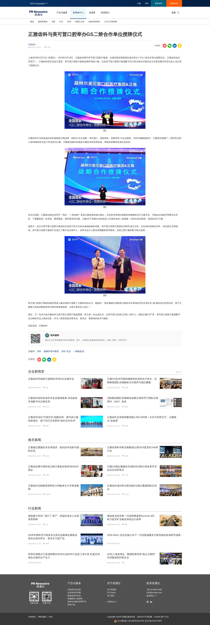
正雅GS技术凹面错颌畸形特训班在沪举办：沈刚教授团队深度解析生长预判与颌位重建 (132, 381)
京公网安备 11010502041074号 (129, 621)
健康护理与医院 (51, 351)
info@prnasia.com (154, 592)
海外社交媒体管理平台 (77, 601)
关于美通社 (114, 583)
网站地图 (42, 617)
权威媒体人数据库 (75, 598)
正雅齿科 (32, 44)
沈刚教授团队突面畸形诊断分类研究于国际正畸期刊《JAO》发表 (132, 400)
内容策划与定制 (74, 589)
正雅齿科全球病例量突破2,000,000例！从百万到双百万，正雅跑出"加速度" (141, 419)
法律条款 (32, 617)
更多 (179, 372)
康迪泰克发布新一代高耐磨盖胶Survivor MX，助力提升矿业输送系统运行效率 (132, 518)
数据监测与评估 (74, 596)
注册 (139, 3)
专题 (53, 21)
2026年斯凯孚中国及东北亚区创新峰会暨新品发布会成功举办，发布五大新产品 (52, 537)
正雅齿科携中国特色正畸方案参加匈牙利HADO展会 (53, 468)
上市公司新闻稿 (110, 21)
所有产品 (71, 605)
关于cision (111, 592)
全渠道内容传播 (74, 592)
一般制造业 (78, 351)
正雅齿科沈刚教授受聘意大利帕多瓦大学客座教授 (53, 487)
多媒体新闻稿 (94, 21)
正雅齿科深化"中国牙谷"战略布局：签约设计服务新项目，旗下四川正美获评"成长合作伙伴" (53, 419)
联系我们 (105, 12)
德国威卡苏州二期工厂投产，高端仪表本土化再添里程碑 (53, 518)
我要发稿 (158, 3)
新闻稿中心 (78, 12)
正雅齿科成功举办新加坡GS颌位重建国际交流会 (132, 487)
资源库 (92, 12)
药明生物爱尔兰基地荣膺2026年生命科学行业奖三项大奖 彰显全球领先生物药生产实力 (64, 556)
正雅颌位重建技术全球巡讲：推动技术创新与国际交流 (53, 449)
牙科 (39, 351)
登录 (147, 3)
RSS (51, 617)
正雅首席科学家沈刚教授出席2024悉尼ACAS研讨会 (132, 449)
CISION (157, 617)
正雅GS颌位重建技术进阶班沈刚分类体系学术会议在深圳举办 (132, 468)
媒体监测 (174, 3)
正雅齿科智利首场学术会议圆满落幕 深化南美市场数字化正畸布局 (52, 400)
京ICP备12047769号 (153, 621)
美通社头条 (79, 21)
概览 (32, 21)
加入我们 (111, 596)
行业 (61, 21)
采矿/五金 (66, 351)
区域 (69, 21)
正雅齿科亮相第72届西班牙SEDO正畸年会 (51, 379)
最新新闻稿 (42, 21)
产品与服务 (62, 12)
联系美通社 (153, 583)
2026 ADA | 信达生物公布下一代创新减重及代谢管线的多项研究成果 (144, 535)
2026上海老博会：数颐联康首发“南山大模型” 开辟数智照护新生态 (131, 556)
